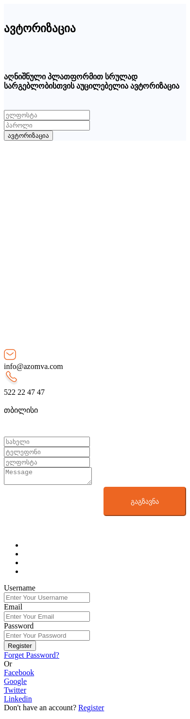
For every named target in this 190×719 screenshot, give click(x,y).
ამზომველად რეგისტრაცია (73, 261)
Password (19, 629)
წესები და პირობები (60, 207)
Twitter (15, 693)
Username (19, 591)
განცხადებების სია (57, 198)
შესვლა (37, 243)
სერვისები (42, 188)
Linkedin (18, 702)
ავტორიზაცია (28, 135)
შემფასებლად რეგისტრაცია (75, 270)
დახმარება (43, 216)
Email (13, 610)
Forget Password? (31, 658)
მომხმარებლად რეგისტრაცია (78, 252)
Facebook (19, 675)
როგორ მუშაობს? (55, 179)
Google (15, 684)
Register (20, 648)
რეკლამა (40, 225)
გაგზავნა (145, 504)
